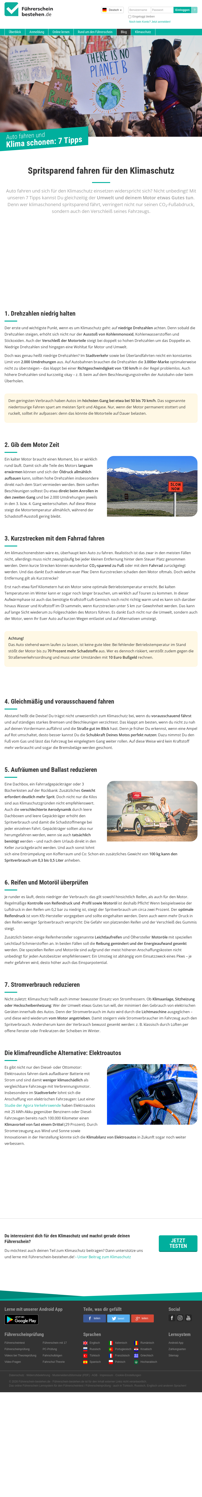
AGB (94, 1375)
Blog (124, 32)
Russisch (95, 1349)
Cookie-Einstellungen (128, 1375)
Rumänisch (147, 1342)
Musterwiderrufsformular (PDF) (71, 1375)
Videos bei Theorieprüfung (20, 1355)
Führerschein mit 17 (55, 1342)
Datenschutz (16, 1375)
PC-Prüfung (50, 1349)
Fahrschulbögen (52, 1355)
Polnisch (120, 1361)
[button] (94, 1318)
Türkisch (95, 1355)
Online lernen (60, 32)
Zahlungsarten (177, 1349)
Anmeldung (36, 32)
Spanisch (95, 1361)
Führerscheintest (15, 1342)
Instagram (180, 1317)
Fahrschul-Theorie (54, 1361)
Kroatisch (146, 1349)
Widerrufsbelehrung (38, 1375)
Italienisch (121, 1342)
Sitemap (173, 1355)
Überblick (15, 32)
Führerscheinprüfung (17, 1349)
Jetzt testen (178, 1243)
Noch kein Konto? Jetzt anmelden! (150, 21)
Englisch (95, 1342)
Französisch (122, 1355)
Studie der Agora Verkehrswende (33, 1105)
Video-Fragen (13, 1361)
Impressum (106, 1375)
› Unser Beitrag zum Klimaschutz (103, 1256)
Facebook (172, 1317)
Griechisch (146, 1355)
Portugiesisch (123, 1349)
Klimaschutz (143, 32)
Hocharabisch (148, 1361)
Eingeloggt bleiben (143, 16)
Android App (176, 1342)
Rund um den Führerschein (95, 32)
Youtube (188, 1317)
